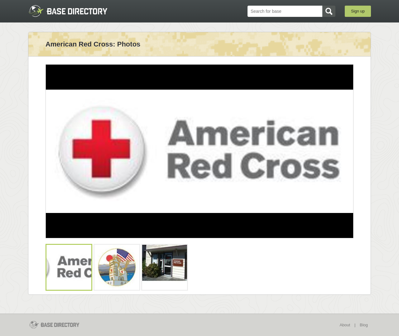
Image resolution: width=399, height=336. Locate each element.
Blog (364, 325)
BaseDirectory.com (73, 11)
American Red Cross (79, 44)
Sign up (358, 11)
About (344, 325)
